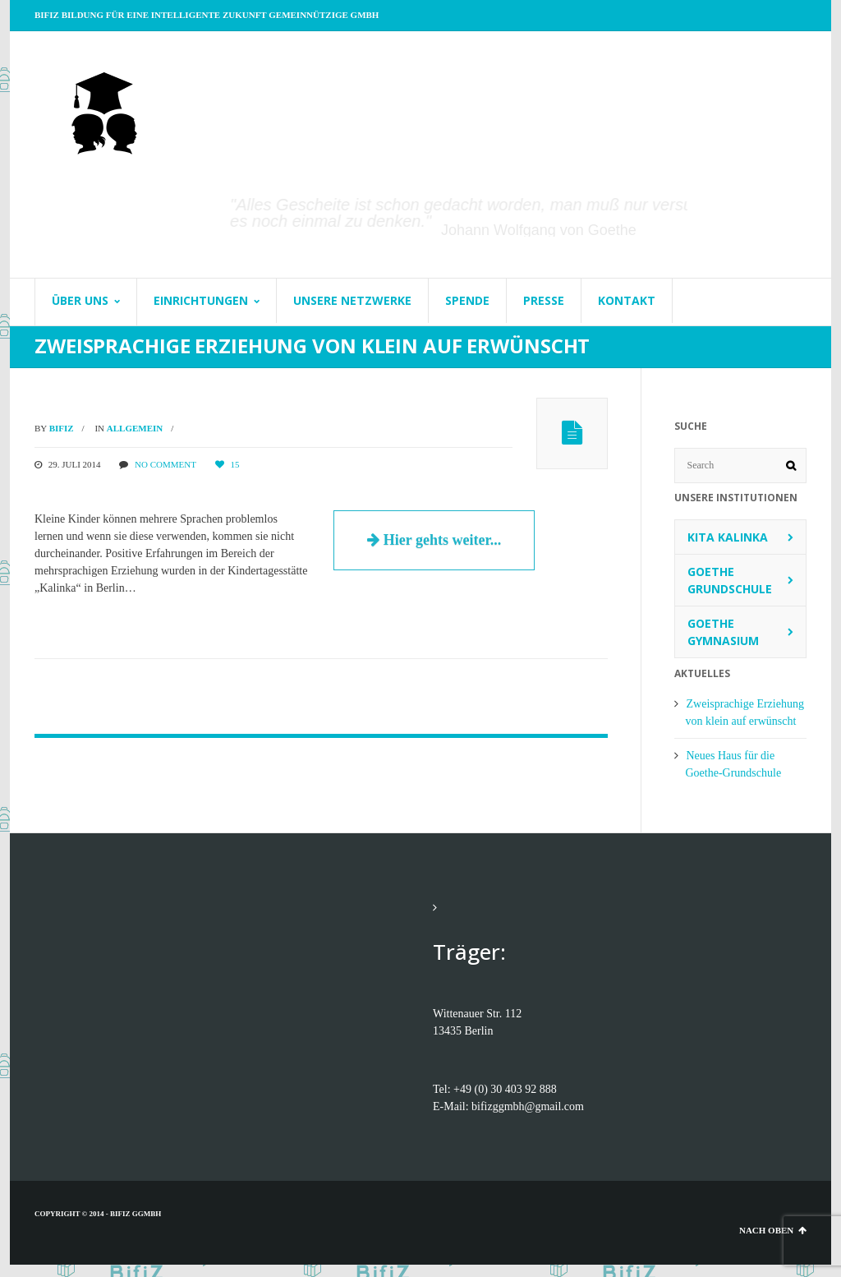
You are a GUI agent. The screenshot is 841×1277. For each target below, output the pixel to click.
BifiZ (61, 428)
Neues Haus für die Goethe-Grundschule (734, 764)
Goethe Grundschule (729, 580)
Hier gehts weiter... (434, 540)
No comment (165, 464)
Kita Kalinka (727, 537)
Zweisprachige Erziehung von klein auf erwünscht (745, 712)
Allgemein (135, 428)
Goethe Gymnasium (723, 631)
